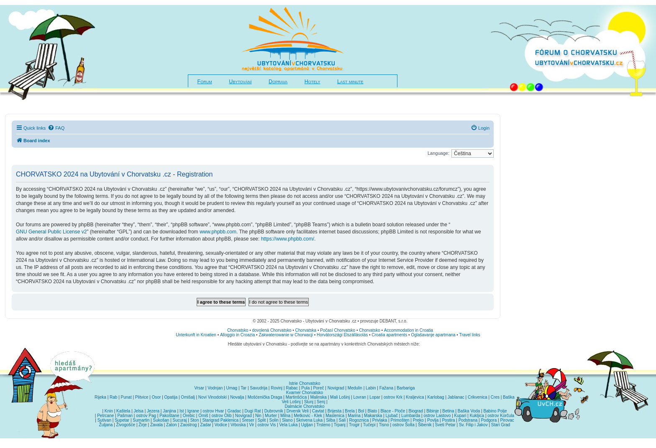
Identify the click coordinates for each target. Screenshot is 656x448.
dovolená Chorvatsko (272, 330)
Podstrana (468, 420)
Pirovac (507, 420)
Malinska (318, 397)
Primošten (400, 420)
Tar (243, 388)
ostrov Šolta (403, 424)
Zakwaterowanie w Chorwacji (286, 335)
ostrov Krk (393, 397)
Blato (372, 411)
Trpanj (340, 424)
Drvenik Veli (298, 411)
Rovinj (276, 388)
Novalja (237, 397)
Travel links (469, 335)
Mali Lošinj (340, 397)
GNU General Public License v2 (51, 232)
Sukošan (161, 420)
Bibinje (432, 411)
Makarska (373, 415)
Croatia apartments (389, 335)
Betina (448, 411)
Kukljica (477, 415)
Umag (231, 388)
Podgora (489, 420)
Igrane (193, 411)
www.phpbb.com (218, 232)
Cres (495, 397)
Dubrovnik (273, 411)
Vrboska (238, 424)
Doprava (278, 81)
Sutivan (104, 420)
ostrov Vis (267, 424)
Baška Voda (469, 411)
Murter (271, 415)
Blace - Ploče (392, 411)
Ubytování (240, 81)
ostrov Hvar (213, 411)
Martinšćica (296, 397)
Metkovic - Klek (308, 415)
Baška (509, 397)
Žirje (142, 424)
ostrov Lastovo (437, 415)
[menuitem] (56, 128)
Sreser (248, 420)
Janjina (169, 411)
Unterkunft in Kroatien (196, 335)
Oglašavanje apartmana (433, 335)
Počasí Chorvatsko (337, 330)
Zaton (171, 424)
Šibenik (425, 424)
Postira (448, 420)
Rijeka (100, 397)
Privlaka (379, 420)
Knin (109, 411)
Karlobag (436, 397)
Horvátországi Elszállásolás (342, 335)
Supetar (122, 420)
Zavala (156, 424)
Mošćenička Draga (265, 397)
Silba (330, 420)
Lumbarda (410, 415)
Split (262, 420)
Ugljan (307, 424)
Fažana (386, 388)
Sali (342, 420)
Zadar (205, 424)
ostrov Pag (146, 415)
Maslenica (334, 415)
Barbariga (406, 388)
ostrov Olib (222, 415)
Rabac (292, 388)
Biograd (416, 411)
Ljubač (392, 415)
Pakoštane (169, 415)
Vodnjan (215, 388)
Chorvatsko (238, 330)
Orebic (189, 415)
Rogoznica (359, 420)
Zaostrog (188, 424)
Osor (156, 397)
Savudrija (258, 388)
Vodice (221, 424)
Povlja (432, 420)
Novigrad (336, 388)
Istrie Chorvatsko (304, 383)
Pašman (125, 415)
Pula (305, 388)
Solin (273, 420)
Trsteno (323, 424)
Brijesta (334, 411)
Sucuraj (180, 420)
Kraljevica (415, 397)
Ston (194, 420)
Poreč (318, 388)
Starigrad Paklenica (220, 420)
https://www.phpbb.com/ (287, 239)
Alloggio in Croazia (237, 335)
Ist (181, 411)
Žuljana (106, 424)
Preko (418, 420)
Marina (354, 415)
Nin (258, 415)
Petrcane (105, 415)
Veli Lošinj (291, 401)
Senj (321, 401)
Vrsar (199, 388)
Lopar (374, 397)
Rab (113, 397)
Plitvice (142, 397)
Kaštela (123, 411)
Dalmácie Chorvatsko (304, 406)
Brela (349, 411)
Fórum (204, 81)
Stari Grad (500, 424)
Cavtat (318, 411)
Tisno (384, 424)
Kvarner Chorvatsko (304, 392)
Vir (251, 424)
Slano (287, 420)
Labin (371, 388)
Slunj (308, 401)
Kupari (460, 415)
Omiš (203, 415)
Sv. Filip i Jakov (473, 424)
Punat (126, 397)
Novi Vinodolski (212, 397)
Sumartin (141, 420)
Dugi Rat (253, 411)
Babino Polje (495, 411)
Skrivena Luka (309, 420)
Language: (438, 153)
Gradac (234, 411)
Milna (285, 415)
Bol (361, 411)
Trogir (354, 424)
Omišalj (188, 397)
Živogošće (126, 424)
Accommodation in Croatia (408, 330)
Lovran (359, 397)
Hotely (312, 81)
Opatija (171, 397)
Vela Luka (288, 424)
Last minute (350, 81)
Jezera (153, 411)
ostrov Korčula (500, 415)
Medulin (355, 388)
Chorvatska (306, 330)
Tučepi (369, 424)
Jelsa (139, 411)
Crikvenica (477, 397)
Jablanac (456, 397)
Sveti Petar (445, 424)
